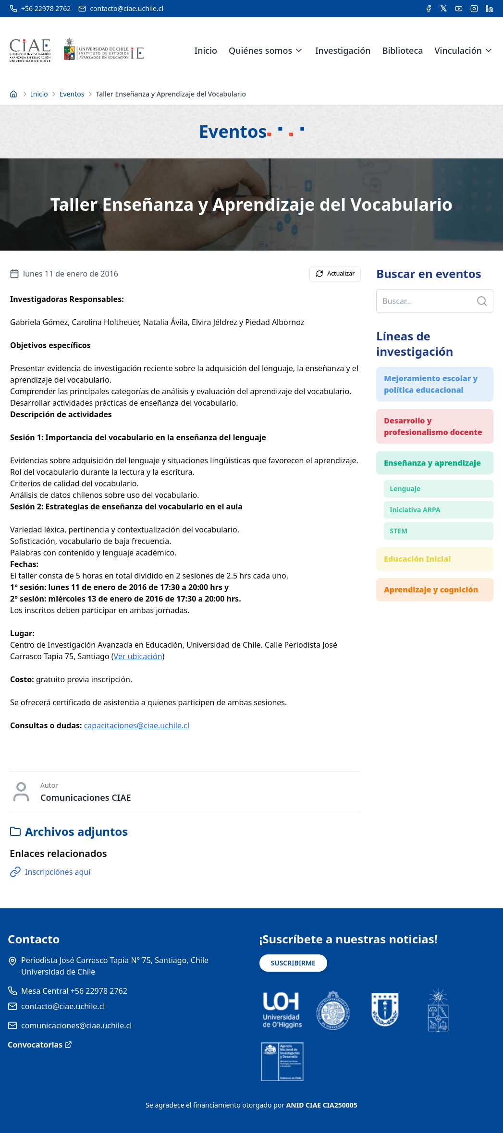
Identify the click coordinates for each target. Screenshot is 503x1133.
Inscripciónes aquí (50, 872)
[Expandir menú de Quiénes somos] (299, 50)
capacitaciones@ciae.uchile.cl (136, 725)
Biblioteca (402, 50)
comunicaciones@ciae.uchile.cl (76, 1025)
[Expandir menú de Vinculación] (488, 50)
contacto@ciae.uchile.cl (63, 1006)
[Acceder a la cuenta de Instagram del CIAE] (474, 8)
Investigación (342, 50)
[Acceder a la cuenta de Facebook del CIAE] (428, 8)
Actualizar (335, 273)
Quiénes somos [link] (260, 50)
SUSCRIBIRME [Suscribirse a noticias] (293, 962)
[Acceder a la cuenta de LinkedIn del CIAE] (489, 8)
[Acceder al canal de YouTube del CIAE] (459, 8)
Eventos (72, 93)
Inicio (206, 50)
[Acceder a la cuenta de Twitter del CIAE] (443, 8)
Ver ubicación (138, 656)
